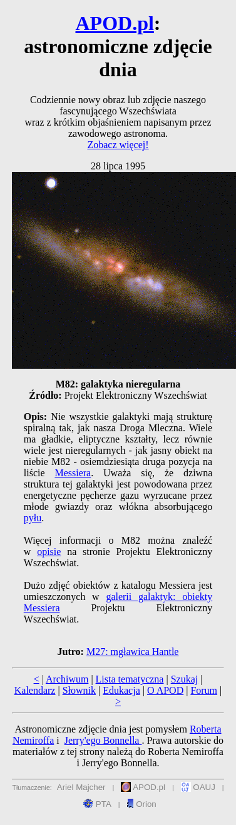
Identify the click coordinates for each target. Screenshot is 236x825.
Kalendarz (35, 690)
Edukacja (121, 690)
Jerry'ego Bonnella (103, 740)
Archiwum (67, 679)
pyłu (32, 517)
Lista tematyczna (130, 679)
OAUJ (198, 787)
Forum (203, 690)
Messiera (72, 473)
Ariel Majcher (81, 787)
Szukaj (184, 679)
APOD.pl (115, 23)
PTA (97, 804)
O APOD (165, 690)
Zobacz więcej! (117, 144)
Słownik (79, 690)
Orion (141, 804)
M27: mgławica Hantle (132, 651)
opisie (49, 551)
